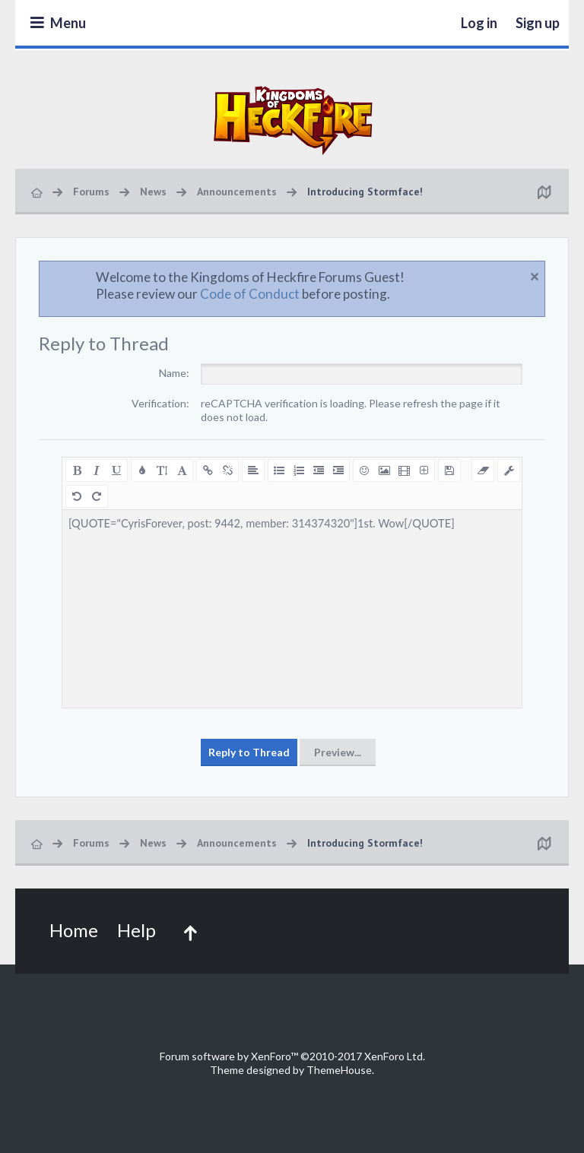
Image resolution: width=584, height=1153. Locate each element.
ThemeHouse (339, 1069)
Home (73, 930)
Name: (174, 372)
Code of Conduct (250, 294)
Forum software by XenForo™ (292, 1056)
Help (136, 930)
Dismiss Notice (534, 277)
